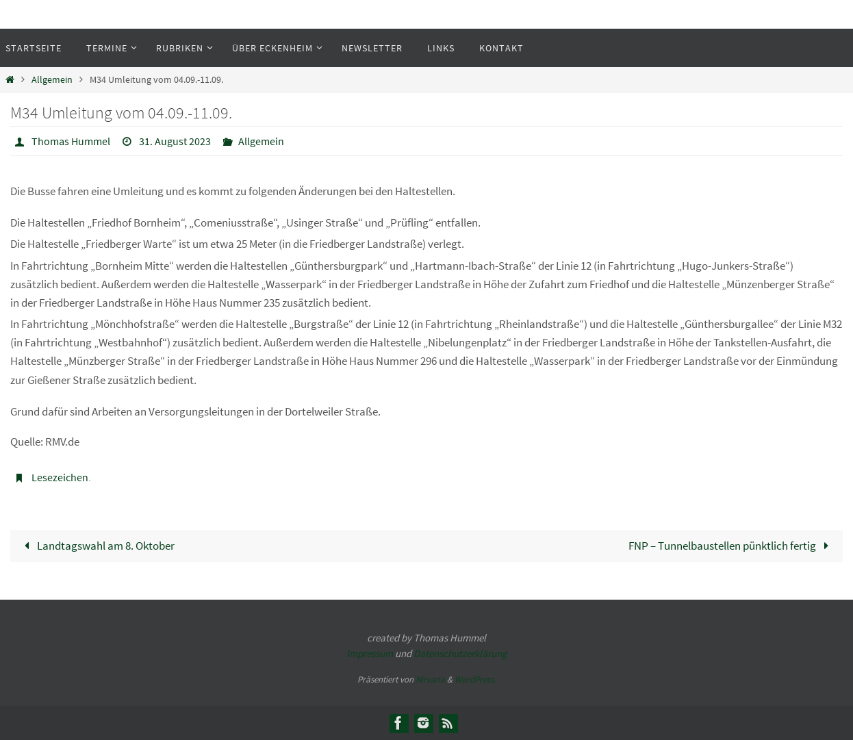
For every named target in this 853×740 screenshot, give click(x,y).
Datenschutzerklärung (460, 653)
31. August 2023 (175, 141)
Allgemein (52, 80)
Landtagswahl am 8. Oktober (96, 545)
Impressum (369, 653)
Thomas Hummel (70, 141)
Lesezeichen (59, 477)
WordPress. (475, 679)
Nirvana (430, 679)
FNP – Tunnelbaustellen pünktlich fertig (731, 545)
